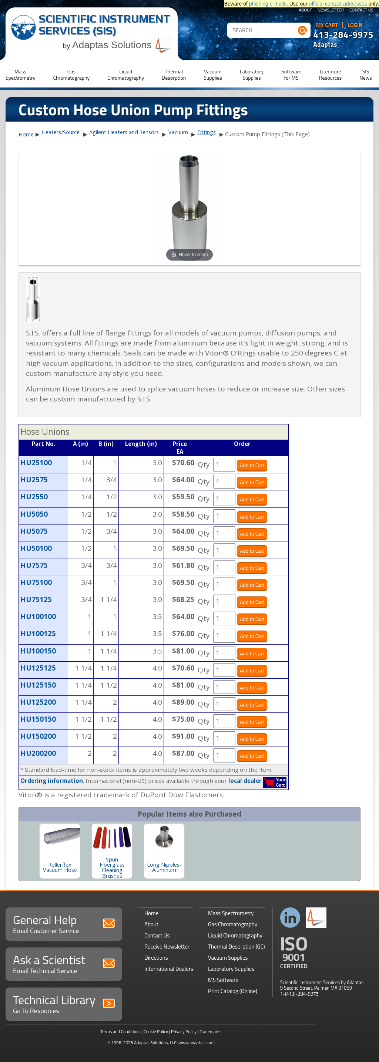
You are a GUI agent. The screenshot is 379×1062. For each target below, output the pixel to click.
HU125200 (38, 702)
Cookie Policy (156, 1031)
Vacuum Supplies (228, 957)
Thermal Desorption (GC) (236, 946)
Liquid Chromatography (235, 935)
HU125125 (38, 668)
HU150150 (38, 719)
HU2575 (34, 479)
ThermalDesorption (174, 74)
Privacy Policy (184, 1031)
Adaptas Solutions (122, 44)
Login (355, 25)
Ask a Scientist (64, 963)
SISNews (365, 74)
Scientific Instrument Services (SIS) (104, 24)
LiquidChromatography (125, 74)
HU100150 (38, 651)
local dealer (245, 780)
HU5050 (34, 514)
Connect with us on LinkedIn (290, 917)
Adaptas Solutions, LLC (155, 1042)
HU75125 (36, 599)
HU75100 (36, 582)
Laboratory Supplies (231, 969)
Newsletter (331, 10)
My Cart (327, 25)
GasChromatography (71, 74)
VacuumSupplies (213, 74)
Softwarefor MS (291, 74)
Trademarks (210, 1031)
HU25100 (36, 462)
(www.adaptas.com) (196, 1042)
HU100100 (38, 616)
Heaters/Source (60, 132)
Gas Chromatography (232, 924)
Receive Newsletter (167, 946)
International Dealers (168, 969)
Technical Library (64, 1003)
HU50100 (36, 548)
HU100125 (38, 633)
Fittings (206, 132)
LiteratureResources (330, 74)
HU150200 (38, 736)
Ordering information (51, 780)
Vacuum (178, 132)
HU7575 (34, 565)
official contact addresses (338, 4)
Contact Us (361, 10)
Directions (156, 957)
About (305, 10)
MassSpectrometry (20, 74)
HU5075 (34, 531)
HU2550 (34, 497)
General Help (64, 923)
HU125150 (38, 685)
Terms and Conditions (120, 1031)
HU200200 (38, 753)
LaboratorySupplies (252, 74)
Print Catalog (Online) (232, 991)
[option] (59, 851)
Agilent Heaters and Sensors (124, 132)
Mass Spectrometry (231, 913)
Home (26, 134)
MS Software (223, 980)
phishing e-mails (267, 4)
